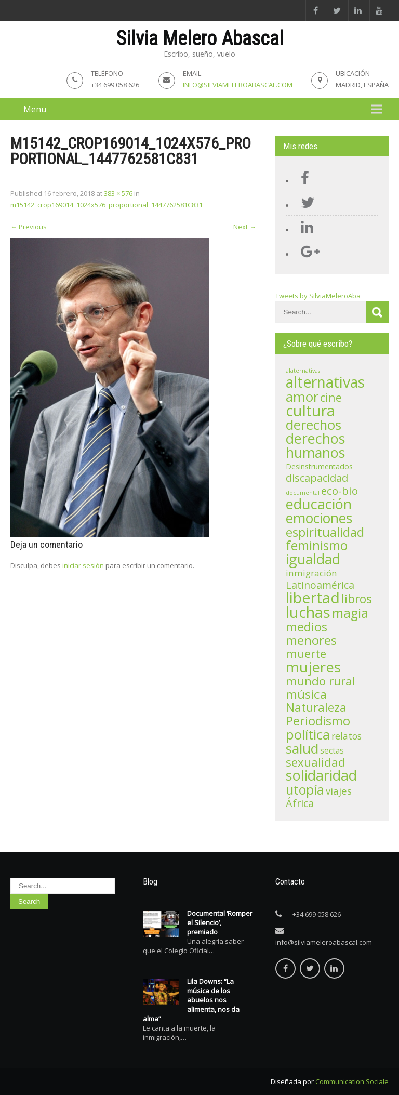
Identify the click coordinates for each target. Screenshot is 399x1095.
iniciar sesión (83, 565)
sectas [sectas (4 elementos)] (332, 750)
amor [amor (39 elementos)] (302, 396)
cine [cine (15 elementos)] (331, 397)
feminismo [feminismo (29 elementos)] (317, 545)
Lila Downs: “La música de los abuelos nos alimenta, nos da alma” (191, 1000)
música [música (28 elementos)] (306, 694)
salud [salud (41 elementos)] (302, 748)
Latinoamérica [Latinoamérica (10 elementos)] (320, 585)
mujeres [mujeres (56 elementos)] (313, 667)
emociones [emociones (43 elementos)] (319, 518)
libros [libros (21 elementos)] (356, 598)
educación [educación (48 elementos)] (319, 503)
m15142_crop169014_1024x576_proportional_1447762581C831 (106, 204)
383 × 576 (118, 193)
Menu (34, 109)
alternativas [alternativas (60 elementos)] (325, 382)
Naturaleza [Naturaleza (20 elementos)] (316, 708)
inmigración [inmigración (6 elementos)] (311, 573)
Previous (28, 226)
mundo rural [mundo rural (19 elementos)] (320, 681)
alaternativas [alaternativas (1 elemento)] (303, 370)
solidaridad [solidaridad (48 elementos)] (321, 775)
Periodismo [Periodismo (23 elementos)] (318, 721)
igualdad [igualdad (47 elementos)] (313, 559)
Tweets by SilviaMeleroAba (318, 295)
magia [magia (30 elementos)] (350, 613)
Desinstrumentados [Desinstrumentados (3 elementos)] (319, 466)
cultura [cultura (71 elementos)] (310, 410)
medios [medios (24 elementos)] (306, 626)
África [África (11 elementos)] (300, 803)
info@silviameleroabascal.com (237, 84)
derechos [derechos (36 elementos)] (313, 425)
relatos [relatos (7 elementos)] (346, 736)
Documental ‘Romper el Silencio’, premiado (219, 922)
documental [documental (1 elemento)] (303, 492)
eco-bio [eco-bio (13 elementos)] (339, 490)
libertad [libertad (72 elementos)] (313, 597)
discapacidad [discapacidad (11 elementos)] (317, 478)
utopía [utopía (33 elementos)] (305, 789)
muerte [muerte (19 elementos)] (306, 653)
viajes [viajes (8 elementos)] (339, 790)
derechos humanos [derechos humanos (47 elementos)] (315, 445)
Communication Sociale (352, 1081)
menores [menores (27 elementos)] (311, 640)
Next (244, 226)
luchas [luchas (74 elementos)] (308, 612)
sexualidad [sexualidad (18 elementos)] (315, 762)
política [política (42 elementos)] (308, 734)
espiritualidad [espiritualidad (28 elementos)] (325, 531)
